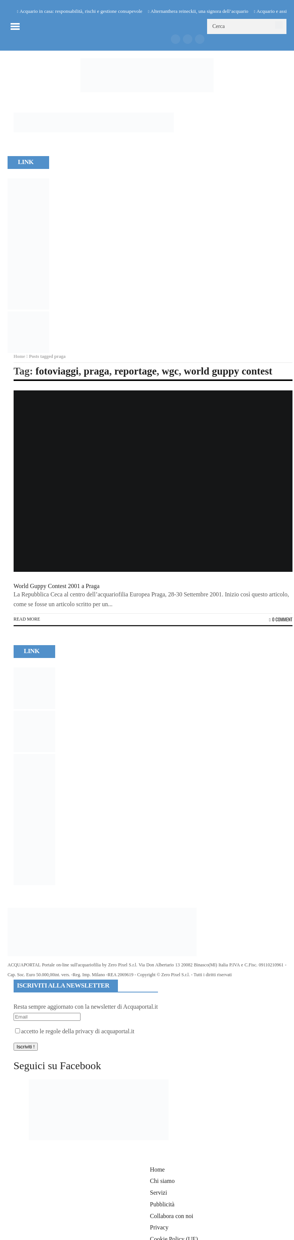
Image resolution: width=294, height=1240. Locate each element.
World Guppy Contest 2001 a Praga (57, 586)
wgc (170, 371)
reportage (135, 371)
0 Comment (280, 619)
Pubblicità (162, 1204)
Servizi (158, 1192)
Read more (27, 619)
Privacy (159, 1227)
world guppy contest (228, 371)
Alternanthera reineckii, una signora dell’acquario (199, 11)
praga (96, 371)
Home (19, 356)
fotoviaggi (57, 371)
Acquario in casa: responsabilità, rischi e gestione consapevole (81, 11)
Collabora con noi (171, 1216)
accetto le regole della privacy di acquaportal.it (75, 1031)
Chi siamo (162, 1181)
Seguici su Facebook (57, 1065)
